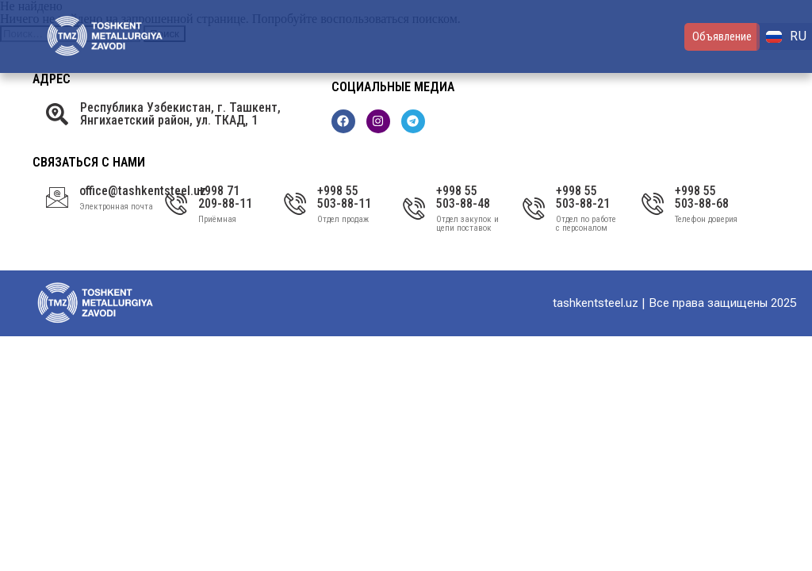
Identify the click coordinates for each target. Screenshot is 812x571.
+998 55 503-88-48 (463, 197)
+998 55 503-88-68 (702, 197)
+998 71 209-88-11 (225, 197)
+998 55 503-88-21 (583, 197)
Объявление (722, 36)
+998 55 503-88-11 (344, 197)
